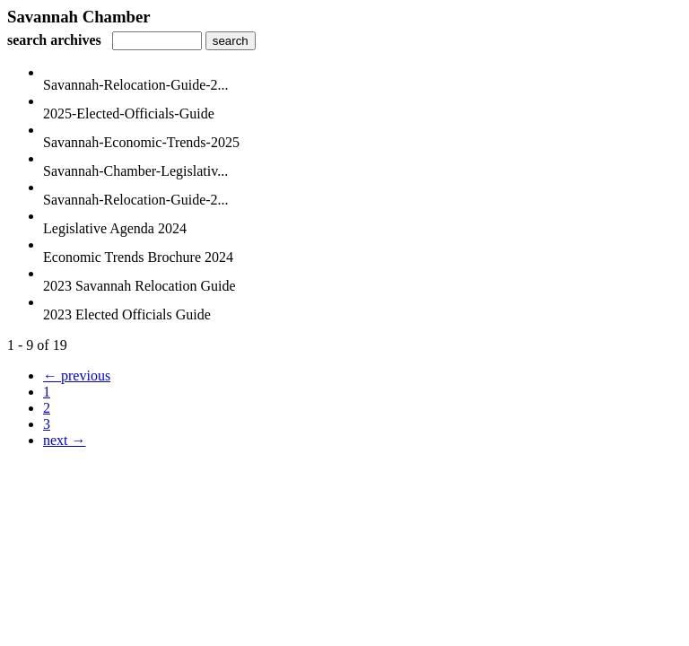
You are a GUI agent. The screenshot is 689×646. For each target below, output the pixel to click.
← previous (76, 375)
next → (64, 440)
